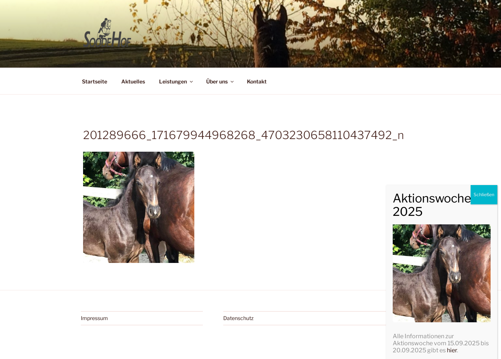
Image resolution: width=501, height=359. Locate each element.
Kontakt (257, 81)
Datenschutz (238, 318)
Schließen (484, 317)
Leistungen (176, 81)
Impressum (94, 318)
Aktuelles (133, 81)
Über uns (220, 81)
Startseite (94, 81)
